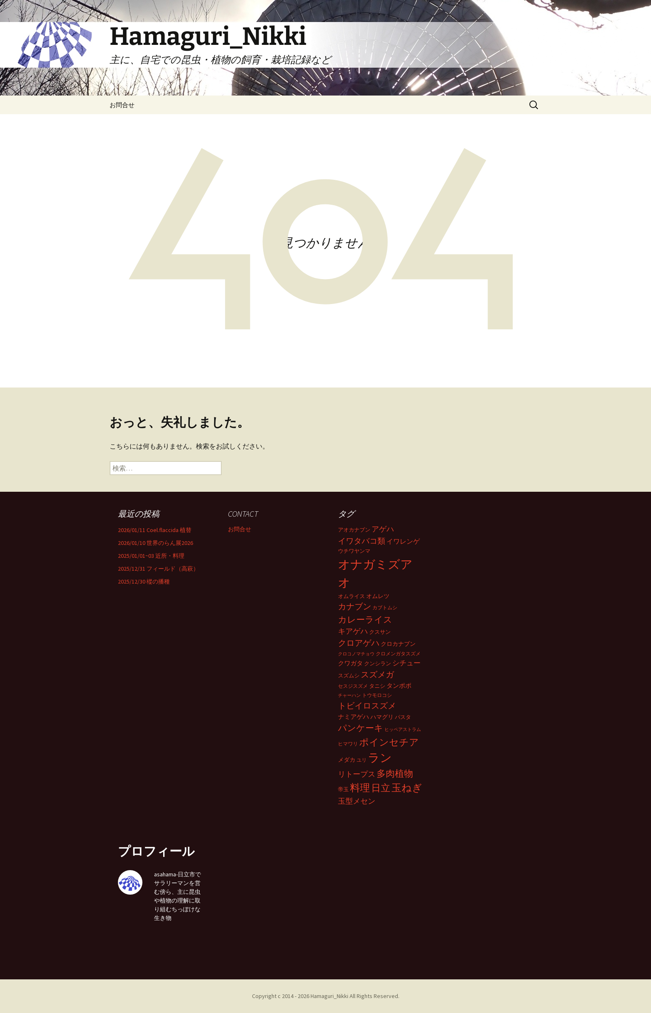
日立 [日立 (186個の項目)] (380, 788)
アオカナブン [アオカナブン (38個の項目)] (354, 529)
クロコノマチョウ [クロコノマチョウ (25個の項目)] (356, 654)
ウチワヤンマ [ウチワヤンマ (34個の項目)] (354, 551)
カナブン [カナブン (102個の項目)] (354, 606)
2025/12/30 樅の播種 (144, 581)
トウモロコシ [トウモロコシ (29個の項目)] (377, 695)
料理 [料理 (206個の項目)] (360, 787)
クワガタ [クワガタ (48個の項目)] (350, 663)
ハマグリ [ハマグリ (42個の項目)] (382, 717)
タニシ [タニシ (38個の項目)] (377, 685)
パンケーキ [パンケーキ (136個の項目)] (360, 727)
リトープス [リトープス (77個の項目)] (356, 774)
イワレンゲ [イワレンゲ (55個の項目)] (403, 541)
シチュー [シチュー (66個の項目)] (406, 662)
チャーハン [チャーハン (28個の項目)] (349, 695)
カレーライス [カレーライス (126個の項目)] (365, 619)
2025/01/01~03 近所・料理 (151, 555)
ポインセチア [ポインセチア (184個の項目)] (389, 742)
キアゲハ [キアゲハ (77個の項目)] (353, 631)
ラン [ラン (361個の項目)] (380, 758)
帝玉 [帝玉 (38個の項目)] (343, 789)
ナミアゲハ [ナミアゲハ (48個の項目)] (353, 717)
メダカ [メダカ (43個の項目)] (346, 759)
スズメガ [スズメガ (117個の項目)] (377, 674)
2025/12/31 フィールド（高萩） (158, 568)
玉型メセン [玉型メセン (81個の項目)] (356, 801)
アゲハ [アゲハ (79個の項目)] (383, 529)
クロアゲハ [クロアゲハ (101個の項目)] (358, 643)
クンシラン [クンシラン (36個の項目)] (377, 663)
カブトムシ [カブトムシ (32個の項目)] (384, 607)
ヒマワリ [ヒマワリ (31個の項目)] (348, 744)
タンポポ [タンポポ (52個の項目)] (399, 685)
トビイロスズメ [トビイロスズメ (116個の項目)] (367, 705)
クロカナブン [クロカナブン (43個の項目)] (398, 644)
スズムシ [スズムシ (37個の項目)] (349, 675)
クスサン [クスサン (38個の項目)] (380, 631)
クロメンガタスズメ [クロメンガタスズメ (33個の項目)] (398, 653)
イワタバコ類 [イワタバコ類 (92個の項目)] (361, 541)
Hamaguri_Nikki (330, 996)
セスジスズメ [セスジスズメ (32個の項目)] (353, 686)
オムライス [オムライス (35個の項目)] (351, 596)
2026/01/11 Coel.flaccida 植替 (154, 530)
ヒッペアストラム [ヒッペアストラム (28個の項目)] (402, 729)
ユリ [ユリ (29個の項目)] (362, 760)
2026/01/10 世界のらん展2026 (155, 543)
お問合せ (122, 105)
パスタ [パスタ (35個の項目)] (403, 717)
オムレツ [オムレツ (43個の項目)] (377, 596)
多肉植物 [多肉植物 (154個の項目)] (395, 773)
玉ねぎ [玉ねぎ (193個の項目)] (407, 788)
